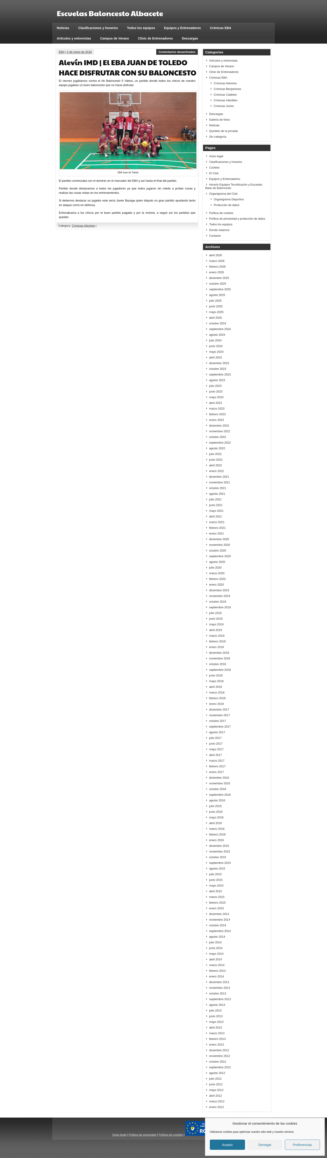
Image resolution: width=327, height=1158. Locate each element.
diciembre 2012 (219, 1050)
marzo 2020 (217, 573)
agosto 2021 (217, 493)
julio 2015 (215, 874)
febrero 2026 (217, 266)
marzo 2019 (217, 635)
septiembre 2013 (220, 999)
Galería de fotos (219, 119)
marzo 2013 (217, 1033)
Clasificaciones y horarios (98, 28)
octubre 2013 (217, 993)
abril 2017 (215, 755)
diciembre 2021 (219, 476)
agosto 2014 (217, 936)
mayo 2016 (216, 817)
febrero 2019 (217, 641)
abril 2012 (215, 1095)
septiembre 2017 (220, 726)
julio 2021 (215, 499)
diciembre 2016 (219, 777)
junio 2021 (216, 505)
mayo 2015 (216, 885)
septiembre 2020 (220, 556)
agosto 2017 (217, 732)
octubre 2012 (217, 1061)
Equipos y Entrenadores (182, 28)
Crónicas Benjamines (227, 89)
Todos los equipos (141, 28)
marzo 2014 (217, 965)
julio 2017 (215, 738)
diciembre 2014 (219, 914)
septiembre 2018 (220, 669)
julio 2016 (215, 806)
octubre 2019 (217, 601)
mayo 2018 (216, 681)
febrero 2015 (217, 902)
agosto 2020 (217, 562)
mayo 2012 (216, 1090)
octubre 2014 (217, 925)
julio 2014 (215, 942)
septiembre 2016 (220, 794)
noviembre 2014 (219, 919)
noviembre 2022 (219, 431)
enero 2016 (216, 840)
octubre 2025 (217, 283)
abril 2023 (215, 403)
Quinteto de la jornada (223, 131)
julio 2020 (215, 567)
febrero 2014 (217, 970)
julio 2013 (215, 1010)
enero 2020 (216, 584)
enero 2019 (216, 647)
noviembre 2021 (219, 482)
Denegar (265, 1145)
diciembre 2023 (219, 363)
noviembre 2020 (219, 545)
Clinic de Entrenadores (155, 38)
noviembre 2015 (219, 851)
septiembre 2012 (220, 1067)
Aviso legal (216, 156)
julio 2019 (215, 613)
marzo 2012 (217, 1101)
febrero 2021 (217, 527)
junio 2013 (216, 1016)
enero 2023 (216, 420)
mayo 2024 (216, 351)
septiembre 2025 (220, 289)
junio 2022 (216, 459)
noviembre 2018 (219, 658)
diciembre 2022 (219, 425)
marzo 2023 (217, 408)
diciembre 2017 (219, 709)
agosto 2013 (217, 1004)
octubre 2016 (217, 789)
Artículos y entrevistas (74, 38)
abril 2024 (215, 357)
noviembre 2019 (219, 596)
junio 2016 (216, 811)
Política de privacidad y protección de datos (237, 218)
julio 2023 (215, 386)
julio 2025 (215, 300)
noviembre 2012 (219, 1056)
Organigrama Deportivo (229, 199)
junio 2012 (216, 1084)
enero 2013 (216, 1044)
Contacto (215, 235)
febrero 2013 (217, 1039)
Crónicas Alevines (83, 225)
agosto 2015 (217, 868)
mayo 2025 (216, 312)
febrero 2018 (217, 698)
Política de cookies (221, 213)
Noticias (63, 28)
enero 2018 (216, 704)
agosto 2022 (217, 448)
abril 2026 (215, 255)
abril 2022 (215, 465)
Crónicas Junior (224, 106)
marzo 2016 (217, 828)
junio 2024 (216, 346)
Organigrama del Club (223, 193)
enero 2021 (216, 533)
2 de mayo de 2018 (79, 52)
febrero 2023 (217, 414)
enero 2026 (216, 272)
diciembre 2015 (219, 845)
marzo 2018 (217, 692)
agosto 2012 (217, 1073)
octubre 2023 (217, 368)
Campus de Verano (114, 38)
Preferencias (302, 1145)
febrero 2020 (217, 579)
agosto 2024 (217, 334)
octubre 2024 (217, 323)
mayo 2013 (216, 1022)
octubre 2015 (217, 857)
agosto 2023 (217, 380)
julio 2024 (215, 340)
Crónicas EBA (220, 28)
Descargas (190, 38)
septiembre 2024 (220, 329)
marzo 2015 (217, 897)
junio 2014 (216, 948)
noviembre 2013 (219, 987)
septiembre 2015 (220, 863)
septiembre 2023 (220, 374)
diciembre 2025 (219, 278)
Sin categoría (217, 136)
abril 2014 (215, 959)
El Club (213, 173)
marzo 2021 (217, 522)
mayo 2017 (216, 749)
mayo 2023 (216, 397)
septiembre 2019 (220, 607)
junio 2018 (216, 675)
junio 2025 (216, 306)
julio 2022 (215, 454)
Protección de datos (226, 205)
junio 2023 (216, 391)
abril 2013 (215, 1027)
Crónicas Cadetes (225, 94)
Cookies (214, 167)
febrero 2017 (217, 766)
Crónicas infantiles (226, 100)
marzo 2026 (217, 261)
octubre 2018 (217, 664)
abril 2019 (215, 630)
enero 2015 (216, 908)
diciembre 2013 (219, 982)
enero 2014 (216, 976)
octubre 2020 (217, 550)
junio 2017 (216, 743)
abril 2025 (215, 317)
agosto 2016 (217, 800)
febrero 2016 (217, 834)
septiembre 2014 (220, 931)
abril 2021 (215, 516)
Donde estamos (219, 230)
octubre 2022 (217, 437)
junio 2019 (216, 618)
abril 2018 (215, 686)
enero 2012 (216, 1107)
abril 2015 (215, 891)
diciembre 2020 (219, 539)
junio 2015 (216, 880)
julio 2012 (215, 1078)
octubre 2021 (217, 488)
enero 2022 (216, 471)
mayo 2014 (216, 953)
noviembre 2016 (219, 783)
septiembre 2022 (220, 442)
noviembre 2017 (219, 715)
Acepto (227, 1145)
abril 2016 (215, 823)
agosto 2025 (217, 295)
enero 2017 (216, 772)
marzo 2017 (217, 760)
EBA (61, 52)
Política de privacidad (142, 1134)
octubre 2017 (217, 721)
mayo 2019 (216, 624)
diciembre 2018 (219, 652)
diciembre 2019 (219, 590)
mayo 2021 (216, 510)
